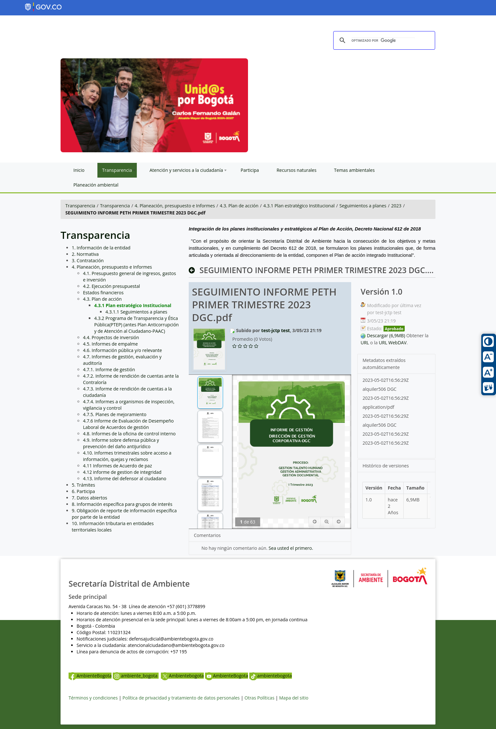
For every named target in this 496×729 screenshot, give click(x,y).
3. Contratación (88, 260)
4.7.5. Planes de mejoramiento (114, 414)
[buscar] (383, 41)
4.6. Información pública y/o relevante (122, 350)
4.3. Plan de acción (239, 206)
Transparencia (80, 206)
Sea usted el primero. (291, 548)
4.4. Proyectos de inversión (111, 337)
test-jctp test (275, 330)
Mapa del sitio (293, 698)
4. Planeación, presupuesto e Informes (175, 206)
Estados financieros (103, 292)
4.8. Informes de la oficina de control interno (129, 434)
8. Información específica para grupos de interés (122, 504)
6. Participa (83, 491)
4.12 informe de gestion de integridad (122, 472)
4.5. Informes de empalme (110, 344)
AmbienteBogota (90, 676)
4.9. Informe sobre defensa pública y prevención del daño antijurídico (121, 443)
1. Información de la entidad (101, 248)
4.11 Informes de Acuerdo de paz (117, 466)
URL (364, 342)
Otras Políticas (259, 698)
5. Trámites (83, 485)
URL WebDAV (393, 342)
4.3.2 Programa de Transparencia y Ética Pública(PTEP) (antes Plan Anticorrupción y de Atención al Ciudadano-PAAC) (136, 324)
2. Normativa (85, 254)
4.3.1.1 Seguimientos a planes (136, 312)
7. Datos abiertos (89, 498)
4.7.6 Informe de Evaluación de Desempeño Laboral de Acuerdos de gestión (128, 424)
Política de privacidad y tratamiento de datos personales (181, 698)
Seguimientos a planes (362, 206)
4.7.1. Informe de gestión (109, 369)
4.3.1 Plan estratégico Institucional (299, 206)
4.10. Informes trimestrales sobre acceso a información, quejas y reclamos (127, 456)
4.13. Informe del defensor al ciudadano (124, 478)
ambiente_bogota (136, 676)
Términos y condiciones (93, 698)
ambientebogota (270, 676)
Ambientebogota (182, 676)
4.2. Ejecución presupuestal (111, 286)
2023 (396, 206)
